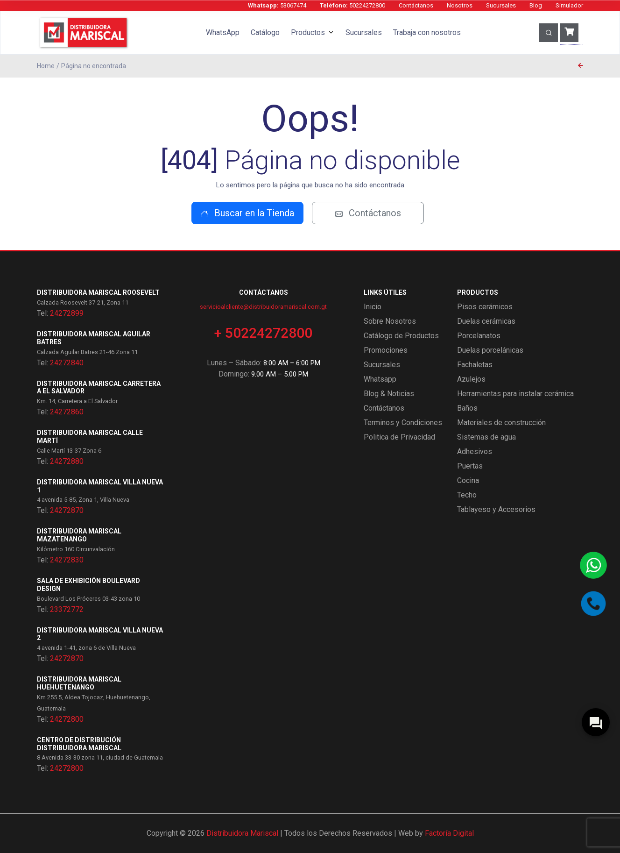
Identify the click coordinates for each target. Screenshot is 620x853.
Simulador (569, 5)
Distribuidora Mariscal (242, 833)
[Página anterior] (580, 66)
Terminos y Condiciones (403, 422)
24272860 (67, 411)
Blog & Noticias (389, 393)
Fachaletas (475, 364)
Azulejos (471, 379)
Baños (467, 408)
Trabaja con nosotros (427, 32)
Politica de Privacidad (399, 437)
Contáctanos (416, 5)
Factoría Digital (449, 833)
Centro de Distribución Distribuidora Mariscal (79, 744)
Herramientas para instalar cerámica (515, 393)
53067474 (277, 5)
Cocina (468, 480)
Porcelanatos (478, 335)
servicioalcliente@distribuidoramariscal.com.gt (263, 306)
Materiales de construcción (501, 422)
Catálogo (265, 32)
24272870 (67, 510)
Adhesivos (474, 451)
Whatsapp (380, 379)
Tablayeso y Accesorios (496, 509)
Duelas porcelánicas (490, 350)
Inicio (372, 306)
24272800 (67, 719)
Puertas (470, 466)
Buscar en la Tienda (247, 213)
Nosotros (459, 5)
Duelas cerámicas (486, 321)
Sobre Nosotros (390, 321)
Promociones (386, 350)
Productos (308, 32)
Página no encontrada (93, 66)
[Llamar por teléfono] (593, 603)
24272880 (67, 461)
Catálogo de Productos (401, 335)
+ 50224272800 (263, 333)
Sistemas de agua (486, 437)
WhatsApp (223, 32)
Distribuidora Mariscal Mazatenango (79, 535)
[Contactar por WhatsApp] (593, 565)
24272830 (67, 559)
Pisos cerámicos (485, 306)
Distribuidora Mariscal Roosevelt (98, 292)
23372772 (67, 609)
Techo (467, 494)
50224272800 (352, 5)
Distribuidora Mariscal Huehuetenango (79, 683)
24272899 (67, 313)
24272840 (67, 362)
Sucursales (501, 5)
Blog (535, 5)
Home (46, 66)
